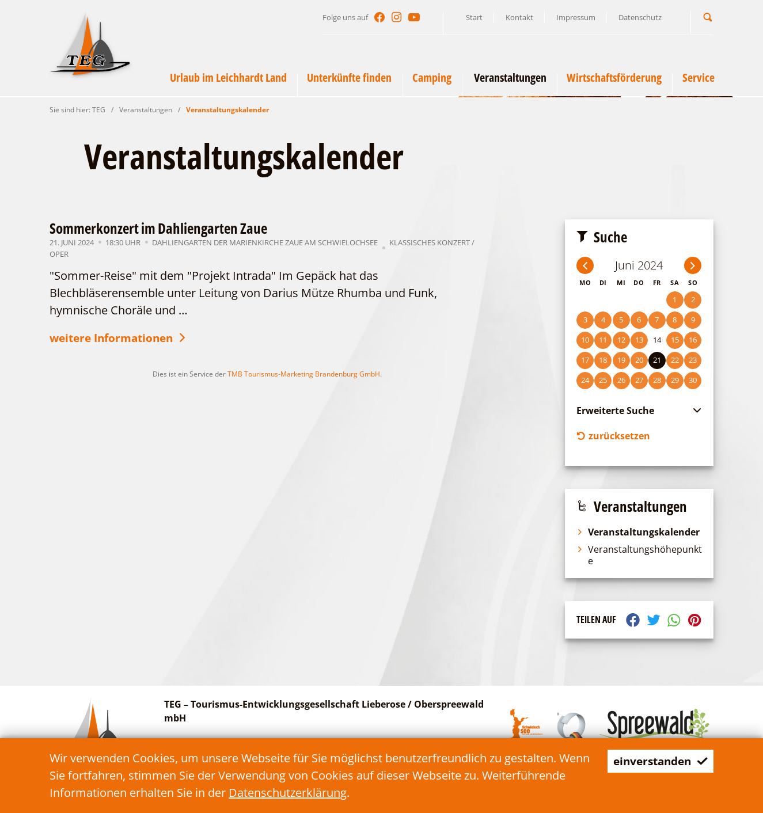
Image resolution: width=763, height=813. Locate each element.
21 (657, 360)
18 (603, 360)
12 (621, 340)
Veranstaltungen (145, 110)
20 (639, 360)
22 (675, 360)
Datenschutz (640, 17)
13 (639, 340)
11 (603, 340)
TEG (98, 110)
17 (585, 360)
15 (675, 340)
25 (603, 380)
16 (693, 340)
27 (639, 380)
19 (621, 360)
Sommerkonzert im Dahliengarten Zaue (158, 228)
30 (693, 380)
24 (585, 380)
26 (621, 380)
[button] (707, 17)
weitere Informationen (123, 339)
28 (657, 380)
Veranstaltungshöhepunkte (639, 556)
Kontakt (519, 17)
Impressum (575, 17)
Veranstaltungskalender (227, 110)
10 (585, 340)
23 (693, 360)
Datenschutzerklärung (374, 792)
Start (474, 17)
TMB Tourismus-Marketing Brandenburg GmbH (303, 375)
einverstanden (657, 761)
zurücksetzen (613, 436)
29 (675, 380)
